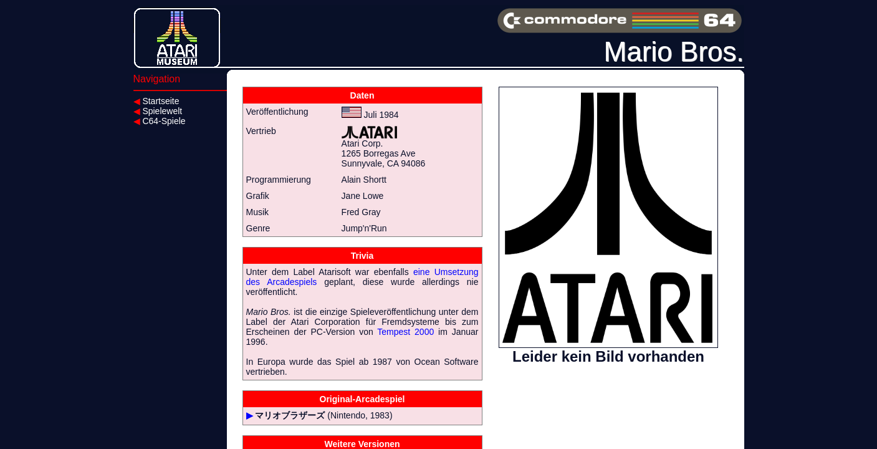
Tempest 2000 (405, 332)
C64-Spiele (159, 121)
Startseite (156, 101)
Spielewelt (158, 111)
